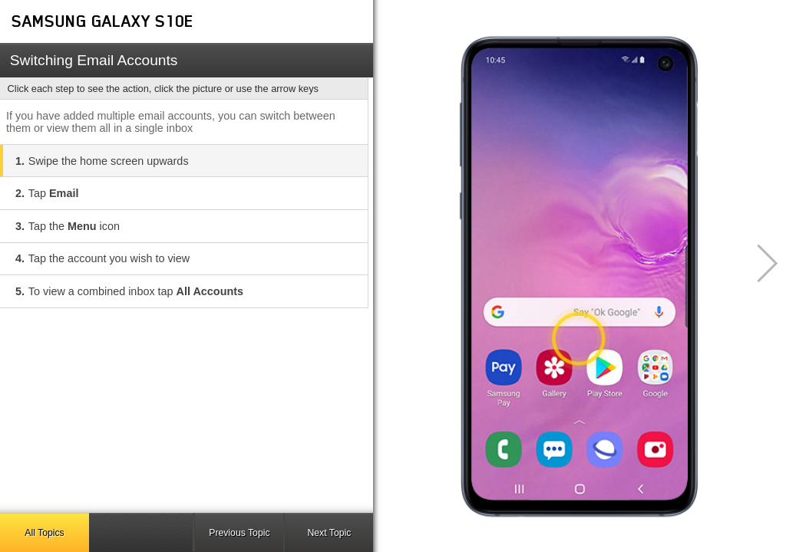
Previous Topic (239, 532)
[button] (759, 263)
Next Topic (329, 532)
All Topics (44, 532)
